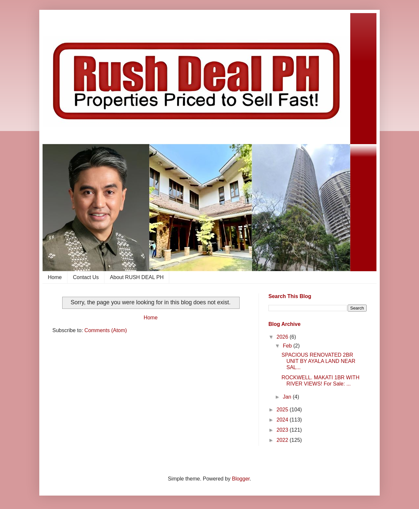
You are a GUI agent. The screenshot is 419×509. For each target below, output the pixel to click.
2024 (283, 420)
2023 (283, 430)
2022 (283, 440)
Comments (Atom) (105, 330)
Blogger (240, 478)
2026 (283, 337)
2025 (283, 409)
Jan (288, 397)
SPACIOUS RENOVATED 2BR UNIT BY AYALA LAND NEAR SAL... (318, 361)
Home (55, 277)
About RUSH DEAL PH (137, 277)
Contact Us (86, 277)
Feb (288, 346)
